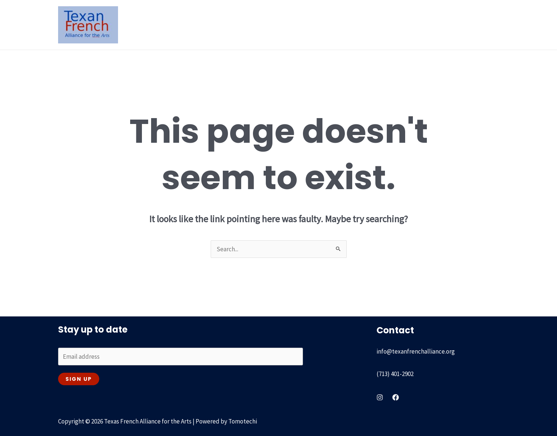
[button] (215, 25)
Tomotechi (242, 421)
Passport (362, 25)
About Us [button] (203, 25)
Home (166, 25)
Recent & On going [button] (310, 25)
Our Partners (403, 25)
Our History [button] (250, 25)
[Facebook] (395, 397)
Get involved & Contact (462, 25)
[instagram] (379, 397)
